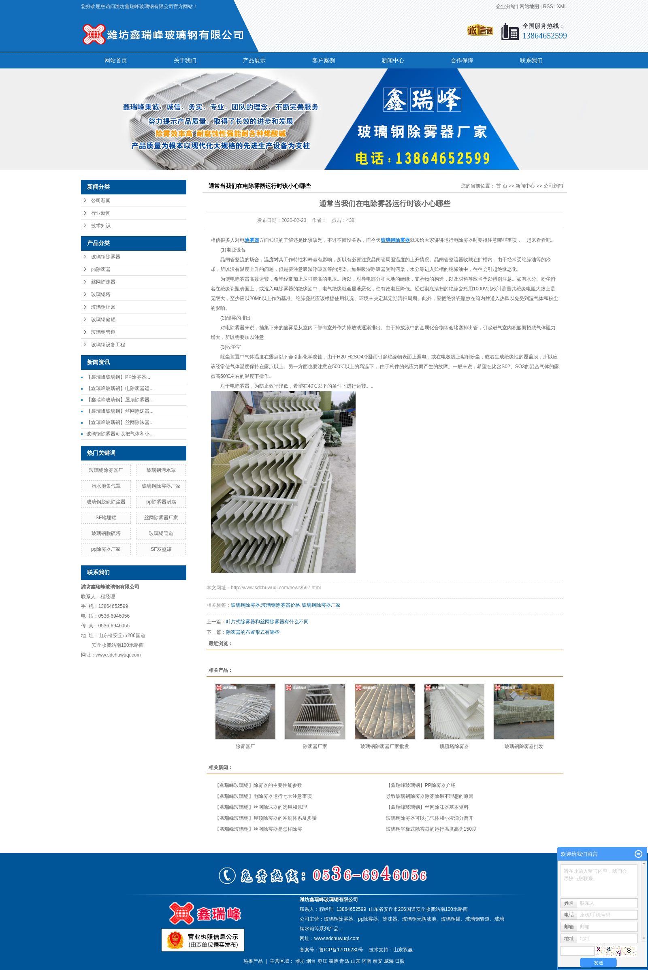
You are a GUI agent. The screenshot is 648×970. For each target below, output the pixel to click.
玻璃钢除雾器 (105, 257)
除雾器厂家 (315, 746)
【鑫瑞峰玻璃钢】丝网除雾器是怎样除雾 (258, 829)
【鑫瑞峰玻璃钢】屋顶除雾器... (119, 400)
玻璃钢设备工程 (108, 344)
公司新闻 (101, 200)
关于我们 (185, 60)
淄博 (333, 961)
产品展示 (254, 60)
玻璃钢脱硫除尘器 (106, 502)
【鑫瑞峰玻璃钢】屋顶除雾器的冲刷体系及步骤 (266, 818)
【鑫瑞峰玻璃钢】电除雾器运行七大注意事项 (263, 796)
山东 (355, 961)
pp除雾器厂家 (106, 549)
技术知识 (101, 225)
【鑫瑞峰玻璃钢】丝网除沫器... (119, 411)
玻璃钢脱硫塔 (106, 533)
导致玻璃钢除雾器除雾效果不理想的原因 (429, 796)
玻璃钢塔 (101, 294)
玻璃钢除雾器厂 (106, 470)
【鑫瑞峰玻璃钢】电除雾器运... (119, 388)
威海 (389, 961)
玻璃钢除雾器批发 (524, 746)
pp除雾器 (101, 269)
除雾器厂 (245, 746)
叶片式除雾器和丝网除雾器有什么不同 (267, 622)
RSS (548, 6)
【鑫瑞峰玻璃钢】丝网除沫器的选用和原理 (261, 807)
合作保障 (462, 60)
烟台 (311, 961)
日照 (400, 961)
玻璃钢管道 (103, 332)
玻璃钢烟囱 (103, 307)
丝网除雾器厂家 (161, 517)
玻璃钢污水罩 (161, 470)
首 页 (501, 186)
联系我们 (531, 60)
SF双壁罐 (161, 549)
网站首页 (115, 60)
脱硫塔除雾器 (454, 746)
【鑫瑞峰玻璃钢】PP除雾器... (118, 377)
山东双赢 (403, 950)
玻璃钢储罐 (103, 319)
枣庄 (322, 961)
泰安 (377, 961)
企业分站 (506, 6)
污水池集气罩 (106, 486)
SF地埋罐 (106, 517)
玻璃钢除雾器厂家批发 (384, 746)
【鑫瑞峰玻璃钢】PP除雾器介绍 (421, 785)
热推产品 (253, 961)
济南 (366, 961)
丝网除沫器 (103, 282)
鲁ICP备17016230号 (341, 950)
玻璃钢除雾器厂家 (161, 486)
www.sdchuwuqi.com (336, 938)
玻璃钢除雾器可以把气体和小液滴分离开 (429, 818)
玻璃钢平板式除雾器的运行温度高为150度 (431, 829)
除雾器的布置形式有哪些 (252, 632)
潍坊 (300, 961)
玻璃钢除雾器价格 (280, 605)
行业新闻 (101, 213)
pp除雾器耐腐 (161, 502)
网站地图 (529, 6)
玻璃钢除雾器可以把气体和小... (119, 434)
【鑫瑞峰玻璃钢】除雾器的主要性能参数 (258, 785)
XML (562, 6)
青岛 (344, 961)
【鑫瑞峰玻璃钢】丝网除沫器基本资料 (427, 807)
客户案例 (323, 60)
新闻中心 (393, 60)
